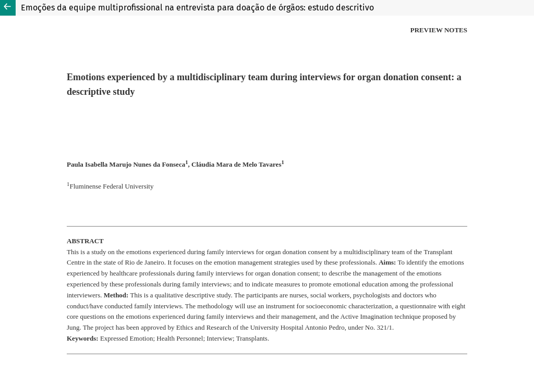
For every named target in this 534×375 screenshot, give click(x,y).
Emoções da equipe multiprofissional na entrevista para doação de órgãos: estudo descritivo (197, 7)
